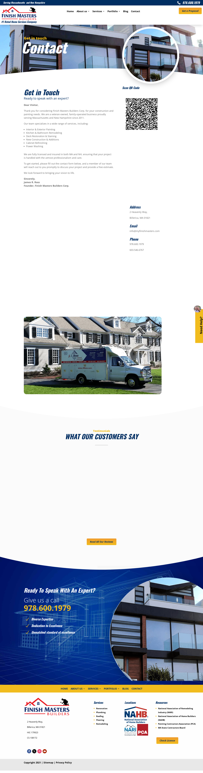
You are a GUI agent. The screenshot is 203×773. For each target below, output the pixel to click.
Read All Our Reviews (101, 541)
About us (82, 11)
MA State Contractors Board (171, 730)
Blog (125, 11)
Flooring (100, 722)
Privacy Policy (64, 765)
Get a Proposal (190, 10)
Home (70, 11)
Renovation (101, 710)
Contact (135, 11)
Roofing (99, 718)
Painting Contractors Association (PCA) (177, 726)
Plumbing (101, 714)
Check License (167, 743)
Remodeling (102, 726)
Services (97, 11)
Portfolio (112, 11)
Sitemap (48, 765)
